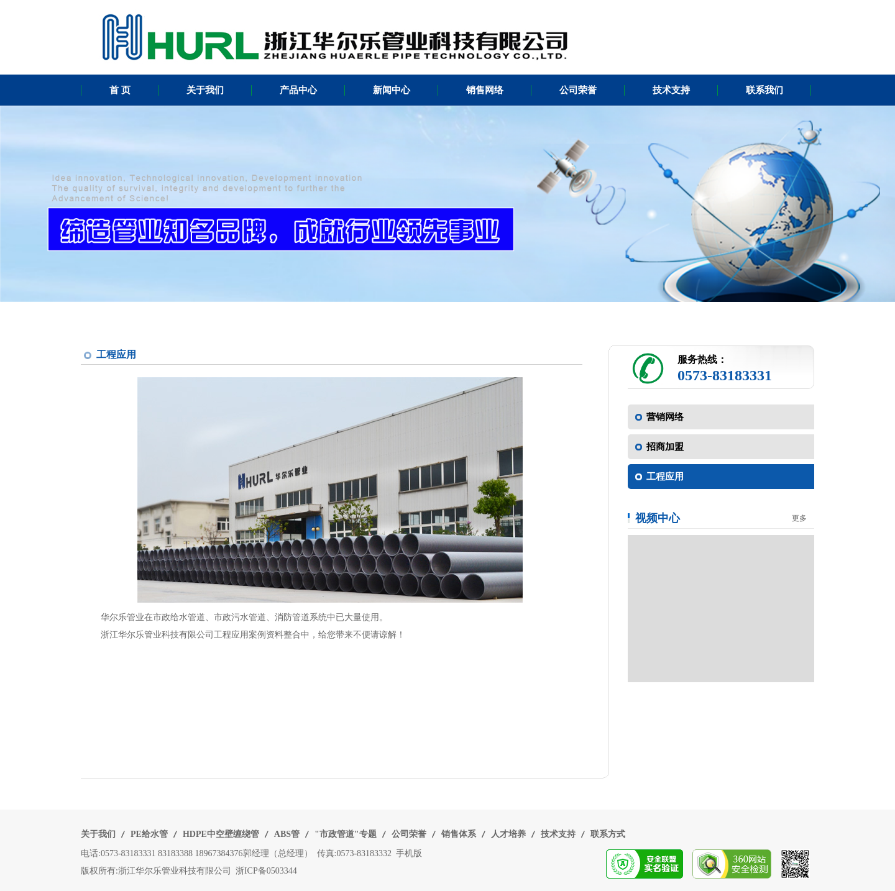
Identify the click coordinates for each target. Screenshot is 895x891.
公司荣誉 (578, 90)
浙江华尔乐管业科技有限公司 (174, 870)
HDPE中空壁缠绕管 (221, 834)
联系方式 (607, 834)
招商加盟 (665, 447)
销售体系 (458, 834)
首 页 (120, 90)
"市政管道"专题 (345, 834)
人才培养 (508, 834)
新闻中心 (391, 90)
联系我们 (764, 90)
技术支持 (671, 90)
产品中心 (298, 90)
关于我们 (205, 90)
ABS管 (287, 834)
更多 (799, 518)
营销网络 (665, 417)
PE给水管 (149, 834)
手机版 (409, 853)
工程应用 (665, 477)
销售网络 (484, 90)
